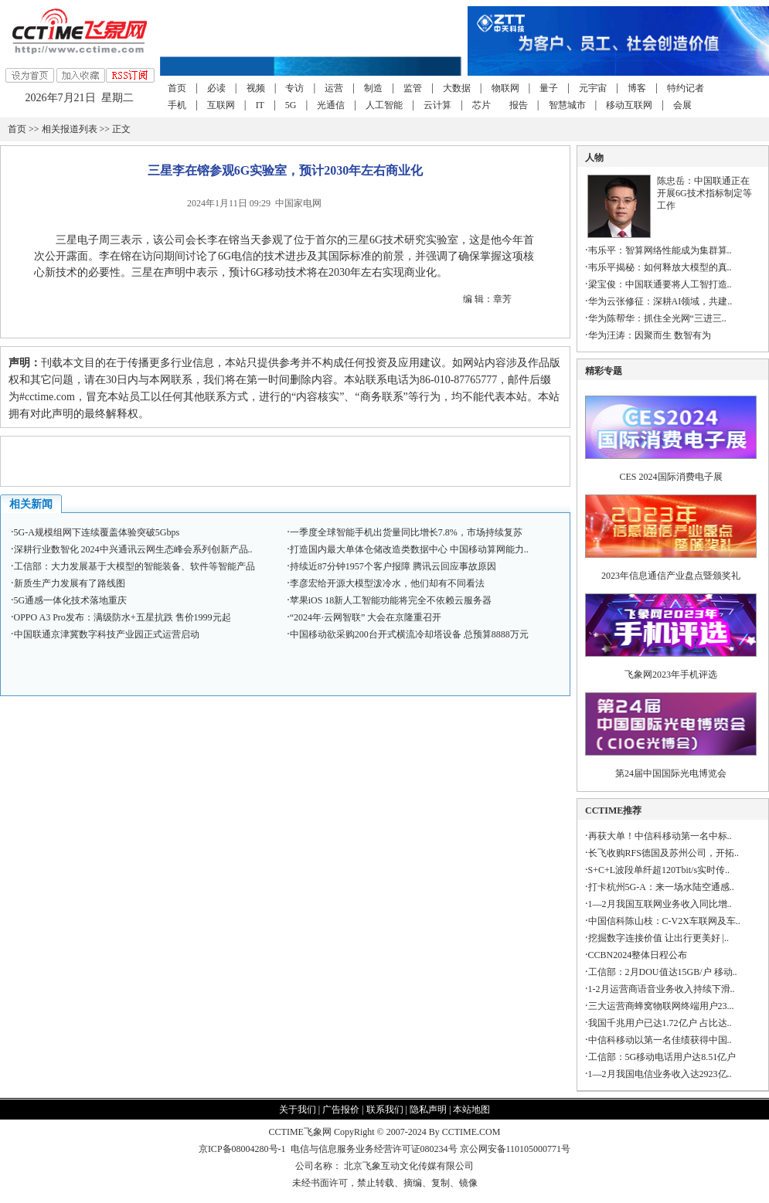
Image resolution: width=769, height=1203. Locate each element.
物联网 (505, 88)
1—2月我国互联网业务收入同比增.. (660, 904)
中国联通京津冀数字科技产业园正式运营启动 (106, 634)
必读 (216, 88)
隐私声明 (428, 1109)
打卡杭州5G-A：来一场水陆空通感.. (661, 887)
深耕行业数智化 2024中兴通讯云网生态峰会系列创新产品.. (133, 549)
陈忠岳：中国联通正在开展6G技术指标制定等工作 (704, 193)
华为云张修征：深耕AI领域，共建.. (660, 301)
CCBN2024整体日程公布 (638, 955)
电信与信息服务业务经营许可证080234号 (375, 1149)
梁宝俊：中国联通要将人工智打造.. (660, 284)
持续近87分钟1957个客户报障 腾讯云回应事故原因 (393, 566)
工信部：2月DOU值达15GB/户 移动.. (662, 972)
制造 (373, 88)
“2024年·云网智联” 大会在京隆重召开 (366, 617)
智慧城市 (567, 105)
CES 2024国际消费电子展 (671, 476)
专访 (294, 88)
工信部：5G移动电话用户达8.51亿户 (662, 1057)
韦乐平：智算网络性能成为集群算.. (660, 250)
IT (260, 105)
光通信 (331, 105)
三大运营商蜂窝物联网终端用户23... (661, 1006)
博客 (637, 88)
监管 (412, 88)
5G (291, 105)
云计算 (437, 105)
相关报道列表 (69, 129)
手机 (177, 105)
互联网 (221, 105)
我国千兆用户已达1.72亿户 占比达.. (660, 1023)
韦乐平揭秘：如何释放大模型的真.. (660, 267)
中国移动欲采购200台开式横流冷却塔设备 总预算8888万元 (409, 634)
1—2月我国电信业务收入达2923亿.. (660, 1074)
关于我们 (297, 1109)
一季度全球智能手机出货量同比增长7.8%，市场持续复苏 (406, 532)
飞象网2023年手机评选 (670, 674)
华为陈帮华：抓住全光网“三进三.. (657, 318)
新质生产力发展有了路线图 (69, 583)
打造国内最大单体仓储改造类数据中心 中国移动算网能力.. (409, 549)
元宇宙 (593, 88)
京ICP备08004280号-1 (242, 1149)
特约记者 (685, 88)
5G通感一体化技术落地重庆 (71, 600)
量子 (548, 88)
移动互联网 (629, 105)
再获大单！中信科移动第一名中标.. (660, 836)
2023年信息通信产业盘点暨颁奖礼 (670, 575)
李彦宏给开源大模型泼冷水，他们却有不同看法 (387, 583)
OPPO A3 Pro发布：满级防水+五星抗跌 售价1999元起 (122, 617)
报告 (518, 105)
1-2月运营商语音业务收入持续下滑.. (661, 989)
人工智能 (384, 105)
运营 (334, 88)
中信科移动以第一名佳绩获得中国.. (660, 1040)
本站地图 (471, 1109)
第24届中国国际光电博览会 (670, 773)
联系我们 (384, 1109)
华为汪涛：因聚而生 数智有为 (649, 335)
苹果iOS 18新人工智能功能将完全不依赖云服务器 (391, 600)
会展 (682, 105)
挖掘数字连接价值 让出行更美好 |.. (658, 938)
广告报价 (340, 1109)
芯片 (481, 105)
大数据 (457, 88)
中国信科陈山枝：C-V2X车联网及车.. (664, 921)
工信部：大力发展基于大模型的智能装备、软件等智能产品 (134, 566)
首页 (177, 88)
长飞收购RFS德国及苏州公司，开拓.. (663, 853)
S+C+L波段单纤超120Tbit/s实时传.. (659, 870)
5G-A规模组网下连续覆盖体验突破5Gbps (97, 532)
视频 (256, 88)
